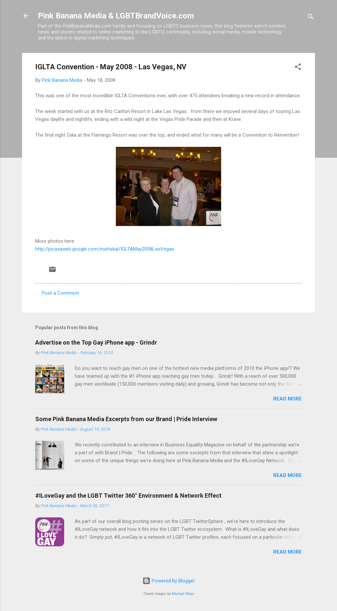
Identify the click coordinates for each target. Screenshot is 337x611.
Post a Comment (60, 293)
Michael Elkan (183, 594)
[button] (298, 68)
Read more (287, 399)
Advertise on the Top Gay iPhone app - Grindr (96, 342)
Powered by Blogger (169, 581)
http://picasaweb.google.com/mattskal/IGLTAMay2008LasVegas (104, 249)
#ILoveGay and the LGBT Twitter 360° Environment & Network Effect (128, 495)
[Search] (311, 18)
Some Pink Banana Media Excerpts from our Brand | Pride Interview (126, 419)
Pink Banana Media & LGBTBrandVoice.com (116, 15)
